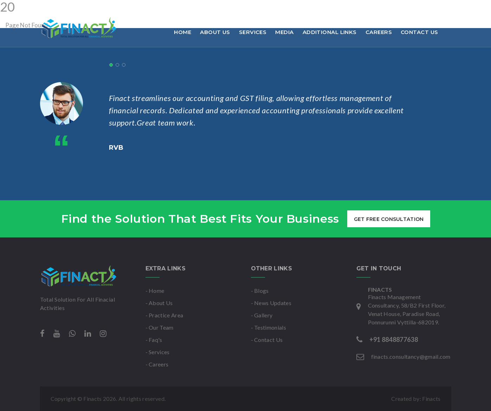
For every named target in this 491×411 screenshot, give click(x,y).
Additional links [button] (330, 32)
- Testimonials (268, 327)
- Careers (157, 364)
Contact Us (419, 32)
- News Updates (271, 302)
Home (182, 32)
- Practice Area (164, 315)
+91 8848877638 (65, 8)
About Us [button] (215, 32)
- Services (158, 352)
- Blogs (260, 290)
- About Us (159, 302)
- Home (155, 290)
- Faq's (154, 339)
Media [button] (284, 32)
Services (253, 32)
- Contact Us (267, 339)
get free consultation (389, 219)
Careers (379, 32)
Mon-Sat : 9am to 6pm (229, 8)
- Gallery (262, 315)
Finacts (431, 398)
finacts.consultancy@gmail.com (143, 8)
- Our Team (160, 327)
